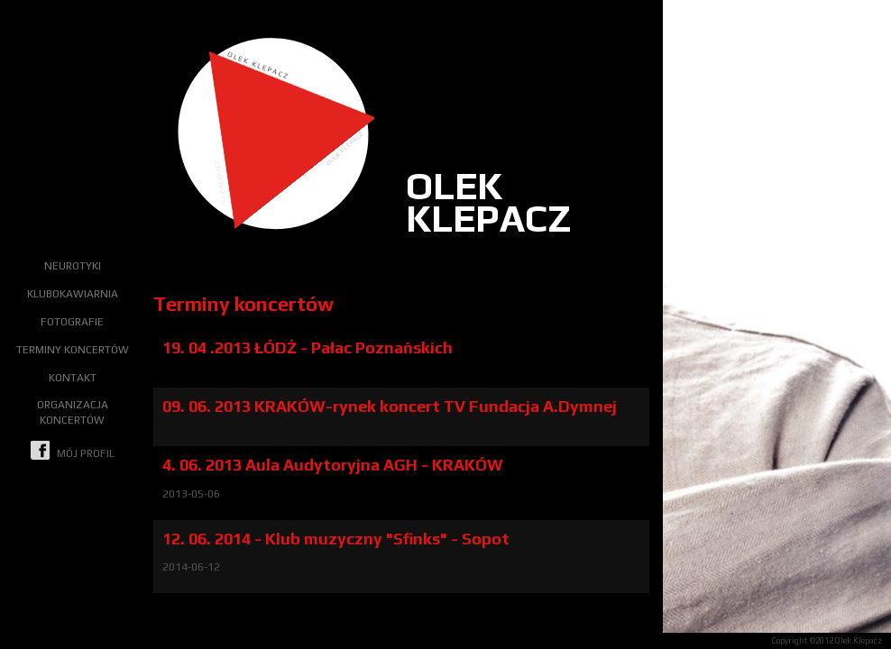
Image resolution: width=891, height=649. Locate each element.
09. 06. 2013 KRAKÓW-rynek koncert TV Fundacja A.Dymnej (389, 406)
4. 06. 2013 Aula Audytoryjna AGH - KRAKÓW (332, 464)
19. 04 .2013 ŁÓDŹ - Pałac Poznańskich (307, 347)
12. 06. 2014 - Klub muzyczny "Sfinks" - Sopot (336, 538)
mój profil (73, 450)
